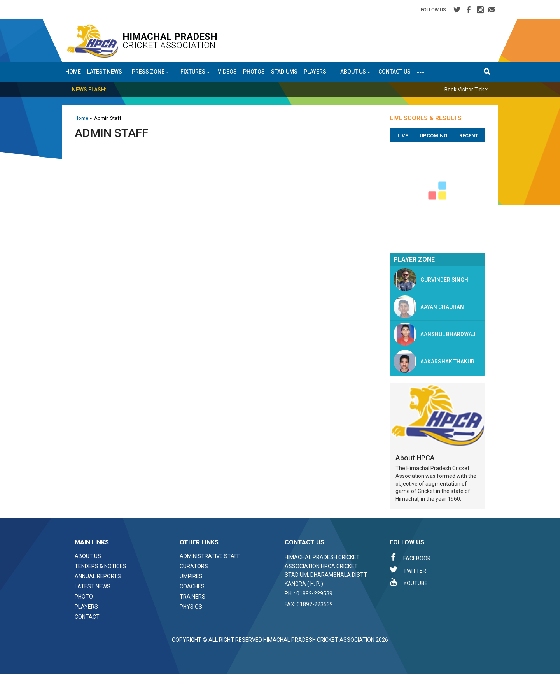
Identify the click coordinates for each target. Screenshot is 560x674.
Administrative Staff (210, 556)
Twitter (408, 569)
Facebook (410, 557)
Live (402, 136)
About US (355, 71)
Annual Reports (98, 576)
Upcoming (434, 136)
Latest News (104, 71)
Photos (254, 71)
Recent (468, 136)
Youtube (409, 582)
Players (315, 71)
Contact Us (394, 71)
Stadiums (284, 71)
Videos (227, 71)
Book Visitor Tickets (477, 89)
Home (73, 71)
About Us (88, 556)
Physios (191, 607)
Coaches (192, 586)
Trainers (192, 596)
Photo (84, 596)
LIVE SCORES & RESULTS (426, 118)
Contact (87, 617)
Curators (194, 566)
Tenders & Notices (100, 566)
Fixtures (195, 71)
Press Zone (150, 71)
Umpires (191, 576)
